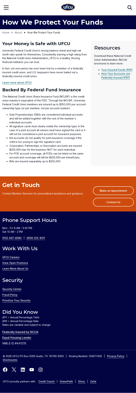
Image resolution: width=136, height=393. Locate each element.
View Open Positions (15, 262)
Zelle (93, 381)
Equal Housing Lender (16, 337)
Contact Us (113, 202)
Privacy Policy (115, 356)
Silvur (82, 381)
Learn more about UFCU (17, 82)
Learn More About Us (15, 268)
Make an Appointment (117, 192)
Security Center (11, 289)
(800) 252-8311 (36, 237)
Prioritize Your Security (16, 300)
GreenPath (66, 381)
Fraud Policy (10, 294)
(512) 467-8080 (14, 237)
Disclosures (10, 359)
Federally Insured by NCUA (20, 332)
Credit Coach (46, 381)
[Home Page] (68, 8)
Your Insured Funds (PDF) (117, 69)
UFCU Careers (10, 257)
